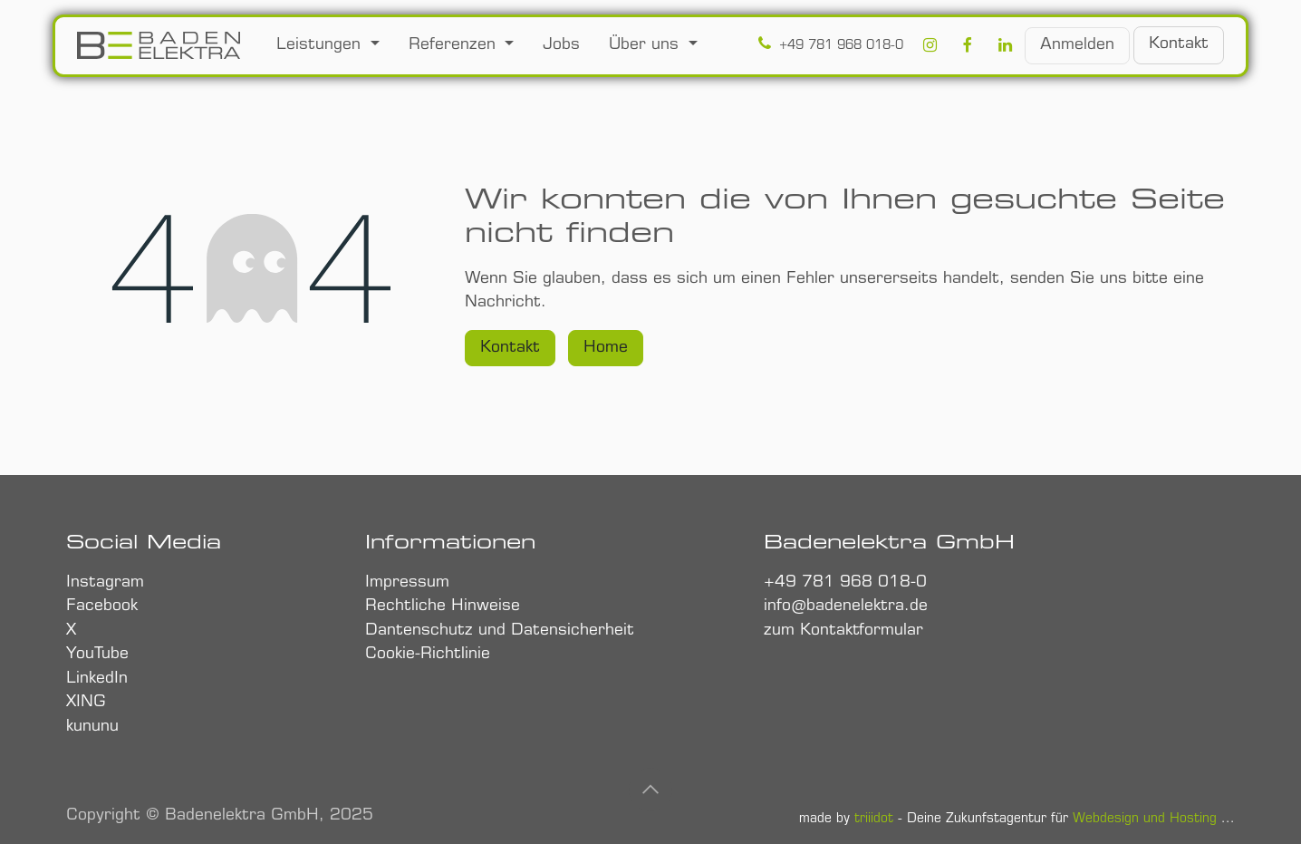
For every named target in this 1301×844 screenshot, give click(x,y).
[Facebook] (967, 46)
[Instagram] (930, 46)
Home (605, 348)
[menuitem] (328, 45)
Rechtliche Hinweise (445, 606)
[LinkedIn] (1005, 46)
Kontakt (510, 348)
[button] (650, 789)
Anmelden (1077, 45)
